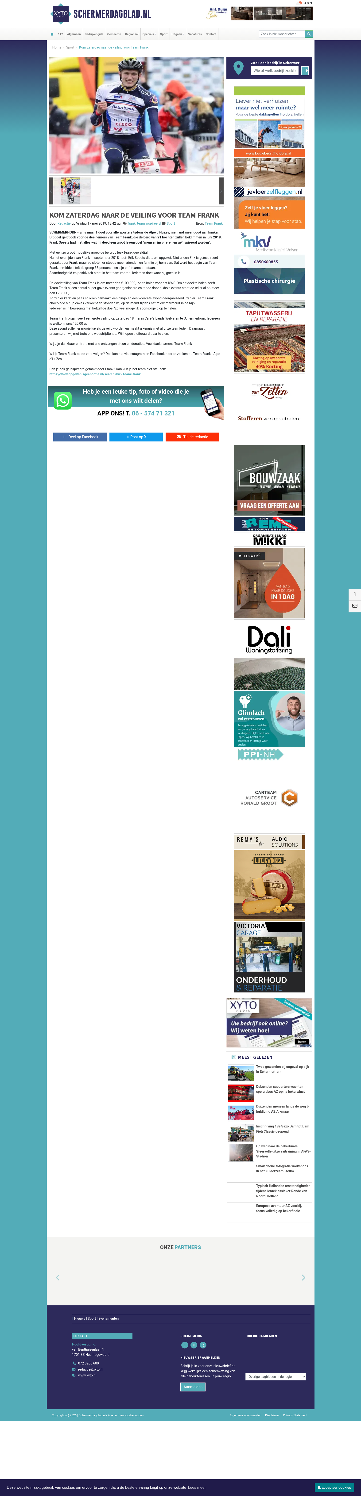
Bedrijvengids (94, 34)
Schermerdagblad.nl (112, 14)
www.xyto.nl (87, 1450)
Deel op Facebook (80, 437)
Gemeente (114, 34)
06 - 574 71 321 (153, 413)
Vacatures (195, 34)
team (141, 224)
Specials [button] (148, 34)
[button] (51, 191)
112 (60, 34)
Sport (164, 34)
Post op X (136, 437)
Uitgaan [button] (177, 34)
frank (132, 224)
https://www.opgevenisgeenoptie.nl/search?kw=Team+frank (95, 374)
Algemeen (74, 34)
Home (57, 47)
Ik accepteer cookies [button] (334, 1487)
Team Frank (214, 224)
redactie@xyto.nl (90, 1444)
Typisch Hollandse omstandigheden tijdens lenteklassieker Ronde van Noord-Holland (283, 1249)
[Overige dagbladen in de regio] (275, 1428)
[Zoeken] (309, 34)
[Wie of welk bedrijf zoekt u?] (275, 70)
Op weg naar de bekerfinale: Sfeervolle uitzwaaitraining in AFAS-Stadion (283, 1189)
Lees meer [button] (197, 1487)
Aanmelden (192, 1461)
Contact (211, 34)
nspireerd (153, 224)
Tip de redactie (192, 437)
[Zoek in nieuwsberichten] (282, 34)
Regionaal (131, 34)
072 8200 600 (88, 1438)
